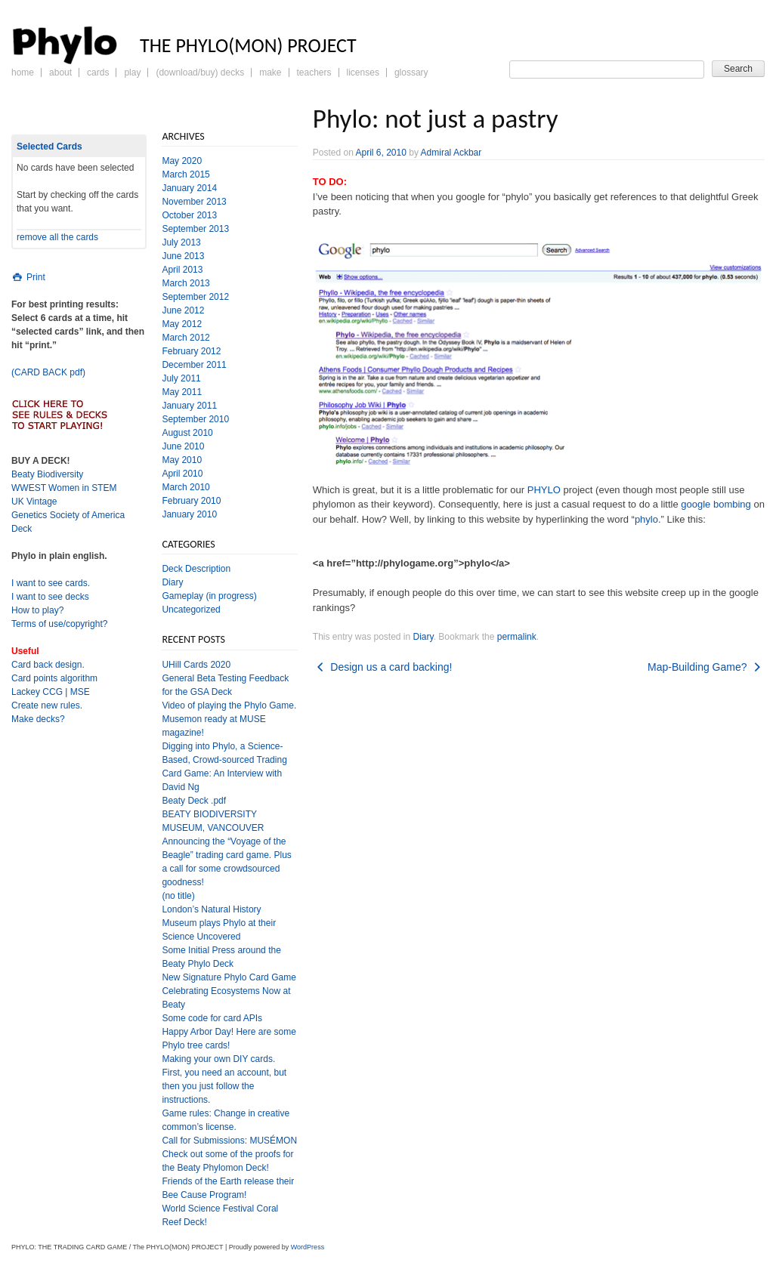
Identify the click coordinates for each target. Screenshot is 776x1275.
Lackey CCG (37, 692)
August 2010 (187, 433)
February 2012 (191, 351)
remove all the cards (57, 237)
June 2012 (183, 310)
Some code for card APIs (212, 1018)
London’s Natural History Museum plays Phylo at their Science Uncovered (219, 923)
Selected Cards (49, 146)
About (60, 72)
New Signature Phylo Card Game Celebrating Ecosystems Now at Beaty (228, 991)
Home (22, 72)
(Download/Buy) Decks (200, 72)
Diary (423, 636)
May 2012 (182, 324)
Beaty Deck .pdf (194, 800)
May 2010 (182, 460)
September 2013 (195, 229)
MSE (80, 692)
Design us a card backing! (383, 667)
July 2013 (181, 242)
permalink (516, 636)
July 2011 (181, 378)
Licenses (363, 72)
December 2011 (194, 365)
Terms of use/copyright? (59, 624)
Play (132, 72)
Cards (98, 72)
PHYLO (544, 489)
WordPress (307, 1247)
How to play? (37, 610)
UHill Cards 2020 (196, 664)
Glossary (411, 72)
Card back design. (48, 664)
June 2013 (183, 256)
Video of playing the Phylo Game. (229, 705)
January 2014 (189, 188)
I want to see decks (50, 596)
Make (270, 72)
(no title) (178, 896)
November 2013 (194, 201)
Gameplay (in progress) (209, 596)
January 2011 (189, 405)
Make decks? (38, 719)
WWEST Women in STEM (64, 488)
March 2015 (185, 174)
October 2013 (189, 215)
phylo (646, 519)
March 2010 (185, 487)
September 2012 (195, 297)
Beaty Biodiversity (47, 474)
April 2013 (182, 269)
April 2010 (182, 473)
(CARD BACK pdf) (48, 372)
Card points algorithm (54, 678)
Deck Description (196, 568)
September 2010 (195, 419)
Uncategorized (191, 609)
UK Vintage (34, 501)
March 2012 (185, 337)
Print (28, 277)
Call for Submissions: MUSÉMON (229, 1140)
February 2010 (191, 500)
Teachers (314, 72)
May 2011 (182, 392)
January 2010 (189, 514)
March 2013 (185, 283)
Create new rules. (46, 705)
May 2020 (182, 161)
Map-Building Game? (706, 667)
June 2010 (183, 446)
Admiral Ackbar (451, 152)
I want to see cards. (50, 583)
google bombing (716, 504)
